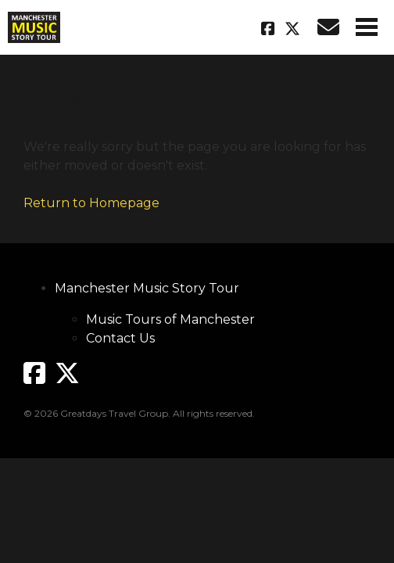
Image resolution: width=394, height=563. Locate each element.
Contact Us (120, 338)
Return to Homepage (91, 202)
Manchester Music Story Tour (147, 288)
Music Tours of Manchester (170, 319)
